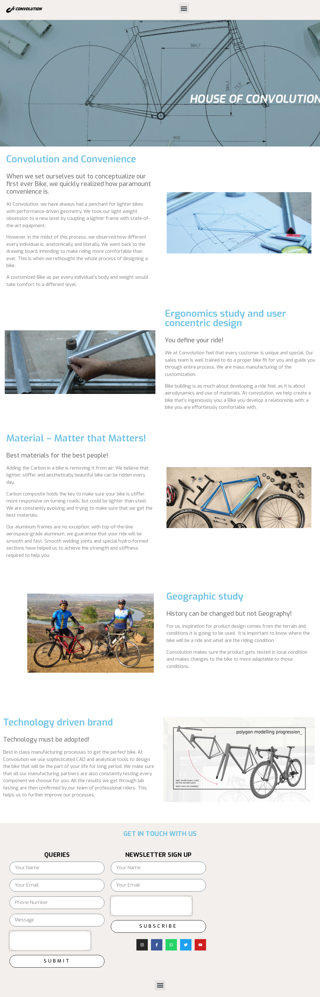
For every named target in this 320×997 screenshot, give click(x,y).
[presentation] (50, 940)
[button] (184, 8)
